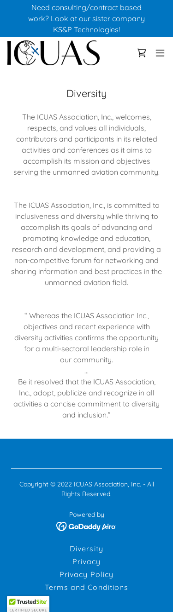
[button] (160, 53)
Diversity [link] (86, 548)
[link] (53, 52)
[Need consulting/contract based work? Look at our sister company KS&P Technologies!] (86, 18)
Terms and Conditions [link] (86, 587)
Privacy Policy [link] (86, 574)
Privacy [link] (86, 561)
